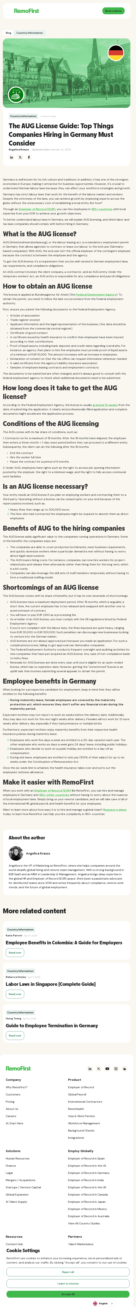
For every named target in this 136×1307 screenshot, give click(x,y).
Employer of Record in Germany (89, 1173)
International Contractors (85, 1102)
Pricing (10, 1102)
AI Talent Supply (16, 1202)
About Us (12, 1109)
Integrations (76, 1138)
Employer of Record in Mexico (87, 1209)
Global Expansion (17, 1194)
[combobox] (103, 1303)
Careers (11, 1116)
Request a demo (115, 810)
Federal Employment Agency (96, 294)
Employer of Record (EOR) (37, 209)
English (100, 1303)
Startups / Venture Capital (23, 1187)
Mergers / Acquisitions (20, 1180)
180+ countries (102, 209)
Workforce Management (84, 1123)
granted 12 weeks (105, 405)
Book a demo (113, 10)
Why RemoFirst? (16, 1087)
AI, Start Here (14, 1123)
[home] (25, 10)
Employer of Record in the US (87, 1166)
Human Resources (17, 1158)
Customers (13, 1094)
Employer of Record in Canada (88, 1194)
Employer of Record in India (86, 1180)
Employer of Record (81, 1087)
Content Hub (14, 1244)
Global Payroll (77, 1094)
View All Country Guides (84, 1223)
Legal (9, 1173)
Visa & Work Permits (81, 1116)
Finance (11, 1166)
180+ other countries (54, 795)
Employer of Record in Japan (87, 1202)
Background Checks (81, 1130)
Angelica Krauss (19, 149)
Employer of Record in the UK (87, 1187)
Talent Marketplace (81, 1244)
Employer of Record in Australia (88, 1216)
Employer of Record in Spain (86, 1158)
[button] (9, 11)
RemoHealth (76, 1109)
